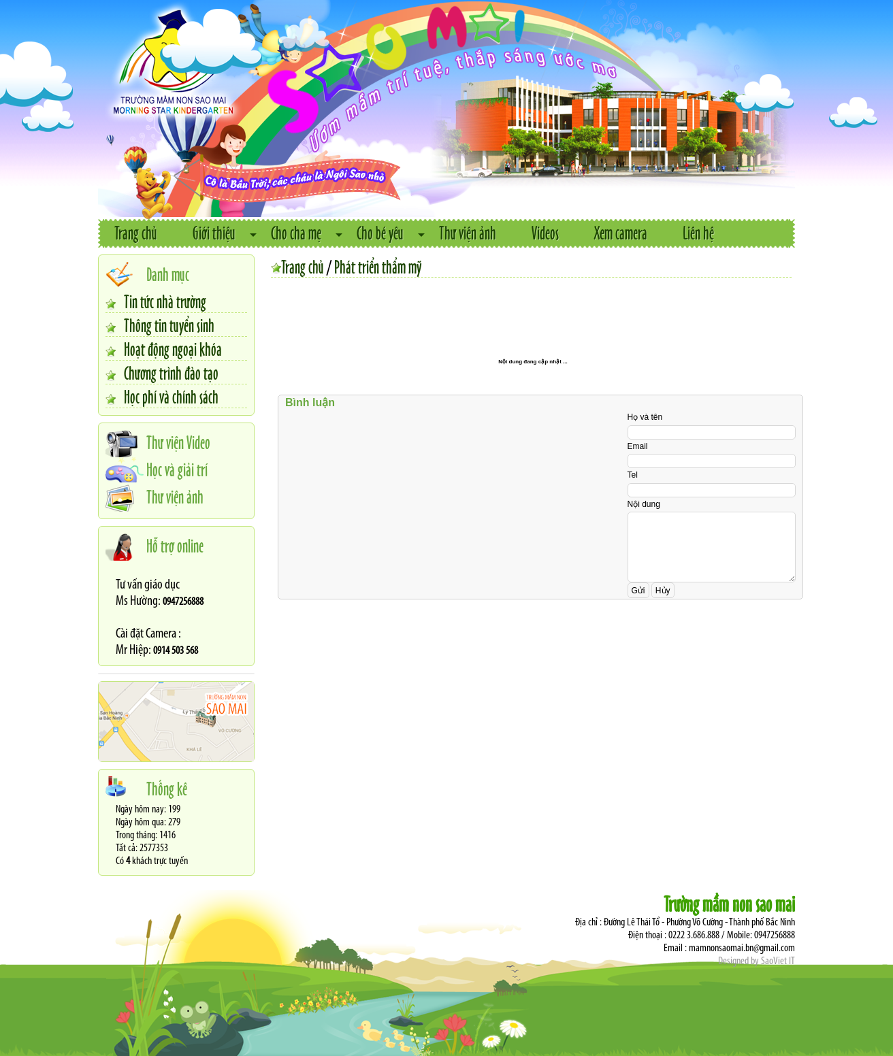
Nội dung (644, 504)
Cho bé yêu (380, 232)
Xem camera (620, 232)
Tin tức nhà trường (165, 300)
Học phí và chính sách (171, 396)
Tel (633, 475)
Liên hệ (698, 232)
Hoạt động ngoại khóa (173, 348)
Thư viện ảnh (467, 232)
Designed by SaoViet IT (756, 961)
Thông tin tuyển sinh (169, 324)
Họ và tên (645, 417)
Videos (545, 232)
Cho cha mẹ (296, 232)
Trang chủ (135, 232)
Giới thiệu (214, 232)
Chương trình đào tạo (171, 372)
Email (638, 446)
